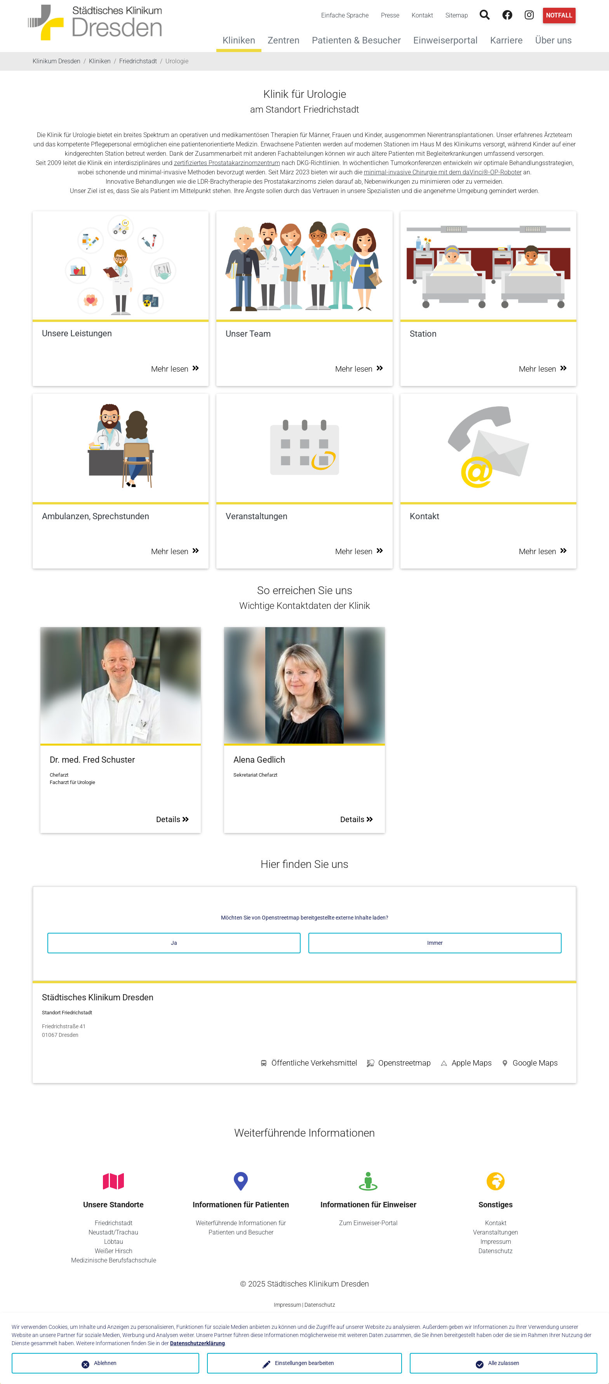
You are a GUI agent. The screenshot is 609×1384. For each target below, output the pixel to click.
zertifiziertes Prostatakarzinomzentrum (227, 163)
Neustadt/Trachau (113, 1232)
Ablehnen (105, 1363)
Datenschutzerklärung (197, 1343)
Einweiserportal (448, 39)
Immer (435, 943)
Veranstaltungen (495, 1232)
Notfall (559, 15)
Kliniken (239, 40)
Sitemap (456, 15)
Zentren (287, 39)
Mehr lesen (175, 369)
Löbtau (113, 1241)
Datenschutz (495, 1251)
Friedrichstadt (113, 1223)
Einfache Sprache (345, 15)
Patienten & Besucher (359, 39)
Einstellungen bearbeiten (304, 1363)
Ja (174, 943)
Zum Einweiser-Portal (368, 1223)
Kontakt (422, 15)
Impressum (495, 1241)
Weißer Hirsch (113, 1251)
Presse (390, 15)
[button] (529, 1064)
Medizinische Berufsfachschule (113, 1260)
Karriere (509, 39)
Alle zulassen (503, 1363)
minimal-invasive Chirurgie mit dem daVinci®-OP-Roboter (443, 172)
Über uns (556, 39)
